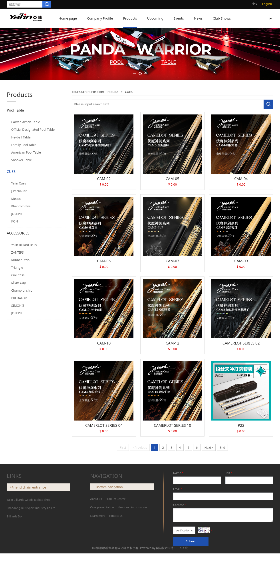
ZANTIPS (17, 322)
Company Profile (100, 18)
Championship (21, 360)
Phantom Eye (21, 275)
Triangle (17, 337)
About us (96, 568)
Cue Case (18, 345)
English (267, 4)
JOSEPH (16, 283)
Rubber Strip (20, 329)
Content (180, 574)
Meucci (16, 268)
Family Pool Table (24, 214)
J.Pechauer (19, 260)
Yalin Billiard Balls (24, 314)
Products (130, 18)
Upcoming (155, 18)
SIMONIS (17, 375)
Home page (68, 18)
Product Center (115, 568)
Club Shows (222, 18)
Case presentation (102, 577)
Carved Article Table (25, 191)
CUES (11, 241)
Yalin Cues (18, 253)
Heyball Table (21, 206)
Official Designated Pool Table (33, 199)
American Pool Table (26, 222)
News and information (132, 577)
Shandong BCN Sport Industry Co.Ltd (31, 577)
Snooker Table (21, 229)
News (198, 18)
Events (179, 18)
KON (14, 291)
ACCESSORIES (18, 302)
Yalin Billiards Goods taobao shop (29, 569)
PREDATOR (19, 367)
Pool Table (15, 179)
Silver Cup (18, 352)
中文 (255, 4)
